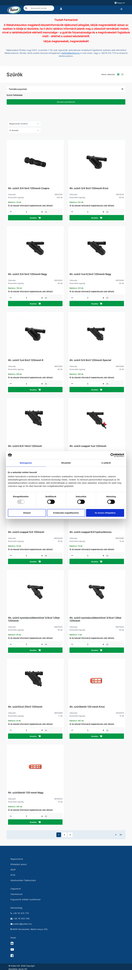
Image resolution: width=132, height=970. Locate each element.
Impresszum (17, 894)
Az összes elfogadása (105, 513)
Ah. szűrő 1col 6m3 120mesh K (25, 360)
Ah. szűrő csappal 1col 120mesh (87, 446)
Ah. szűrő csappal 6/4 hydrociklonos (90, 532)
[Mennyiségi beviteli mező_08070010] (26, 644)
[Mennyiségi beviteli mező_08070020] (87, 644)
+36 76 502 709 (20, 918)
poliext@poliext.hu (21, 924)
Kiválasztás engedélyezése (66, 513)
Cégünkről (16, 889)
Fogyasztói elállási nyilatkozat (26, 899)
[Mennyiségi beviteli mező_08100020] (26, 816)
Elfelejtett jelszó (19, 864)
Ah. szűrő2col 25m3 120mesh (25, 706)
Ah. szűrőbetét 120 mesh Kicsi (87, 706)
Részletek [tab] (66, 463)
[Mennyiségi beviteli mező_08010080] (26, 730)
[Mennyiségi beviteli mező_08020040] (26, 555)
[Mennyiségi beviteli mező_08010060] (87, 384)
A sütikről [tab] (106, 463)
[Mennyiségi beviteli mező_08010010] (87, 212)
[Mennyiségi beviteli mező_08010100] (26, 212)
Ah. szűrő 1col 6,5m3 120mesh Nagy (90, 274)
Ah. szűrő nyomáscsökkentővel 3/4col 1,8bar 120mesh (95, 619)
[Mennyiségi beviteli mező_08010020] (26, 297)
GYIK (13, 875)
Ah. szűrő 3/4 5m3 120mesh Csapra (28, 188)
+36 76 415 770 (20, 913)
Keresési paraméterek (66, 102)
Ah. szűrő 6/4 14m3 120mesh (25, 446)
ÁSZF (13, 869)
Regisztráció (17, 859)
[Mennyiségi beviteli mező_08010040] (87, 297)
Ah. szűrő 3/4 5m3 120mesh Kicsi (88, 188)
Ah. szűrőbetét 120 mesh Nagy (25, 792)
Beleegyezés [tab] (26, 463)
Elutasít (26, 513)
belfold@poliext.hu (71, 53)
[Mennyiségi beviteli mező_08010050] (26, 384)
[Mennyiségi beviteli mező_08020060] (87, 555)
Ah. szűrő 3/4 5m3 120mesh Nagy (27, 274)
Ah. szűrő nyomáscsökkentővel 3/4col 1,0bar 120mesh (34, 619)
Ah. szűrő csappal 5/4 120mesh (26, 532)
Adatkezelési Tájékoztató (23, 880)
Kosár (13, 937)
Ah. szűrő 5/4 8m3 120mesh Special (90, 360)
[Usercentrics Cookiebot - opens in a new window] (112, 455)
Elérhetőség (16, 908)
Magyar (119, 3)
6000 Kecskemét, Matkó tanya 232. (29, 929)
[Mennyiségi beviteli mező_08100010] (87, 730)
